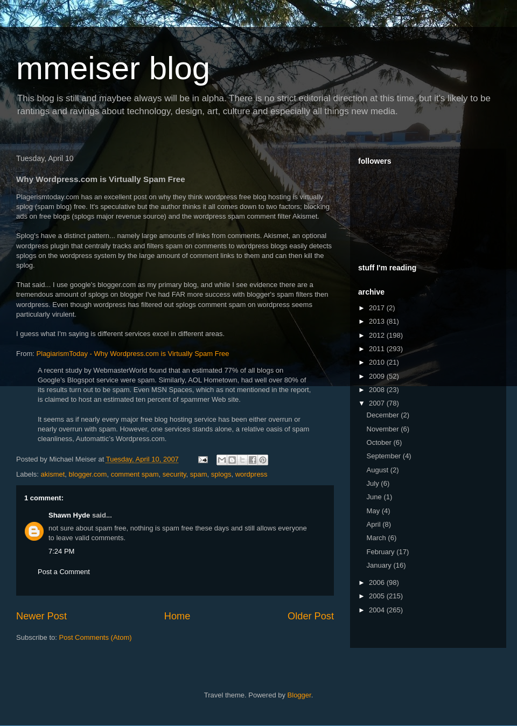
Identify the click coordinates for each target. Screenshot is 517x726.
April (375, 524)
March (377, 538)
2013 (378, 321)
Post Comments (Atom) (95, 637)
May (374, 511)
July (374, 483)
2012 (378, 335)
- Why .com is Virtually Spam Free (131, 354)
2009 (378, 376)
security (174, 474)
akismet (53, 474)
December (384, 415)
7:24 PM (61, 551)
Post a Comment (64, 572)
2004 (378, 610)
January (380, 565)
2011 (378, 349)
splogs (221, 474)
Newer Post (41, 616)
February (382, 552)
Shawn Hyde (69, 515)
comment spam (135, 474)
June (375, 497)
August (378, 470)
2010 (378, 362)
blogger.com (88, 474)
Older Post (311, 616)
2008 (378, 390)
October (380, 442)
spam (198, 474)
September (385, 456)
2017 (378, 308)
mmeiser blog (113, 68)
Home (177, 616)
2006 (378, 582)
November (384, 429)
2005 (378, 596)
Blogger (299, 695)
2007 (378, 403)
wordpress (251, 474)
